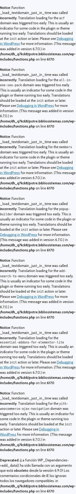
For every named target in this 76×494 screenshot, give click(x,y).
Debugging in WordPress (35, 106)
